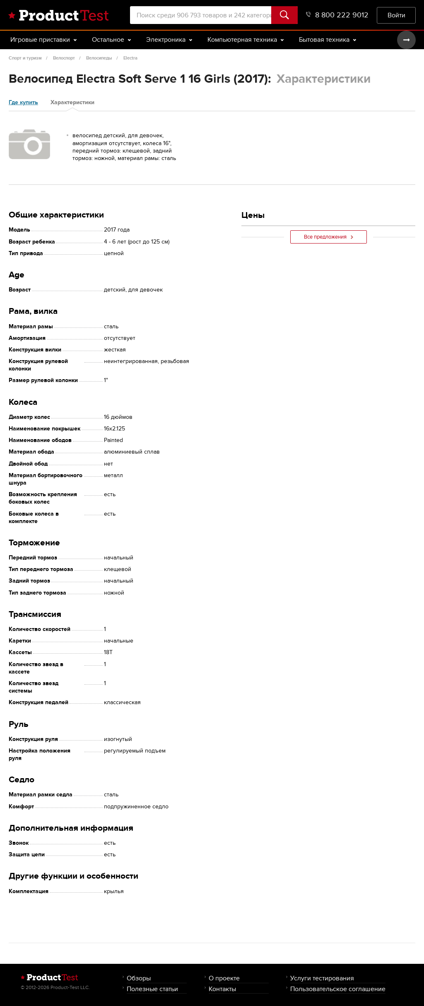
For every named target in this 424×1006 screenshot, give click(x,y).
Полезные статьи (152, 989)
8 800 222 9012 (337, 15)
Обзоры (139, 978)
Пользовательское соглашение (337, 989)
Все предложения (328, 237)
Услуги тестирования (322, 978)
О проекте (224, 978)
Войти (396, 15)
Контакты (222, 989)
